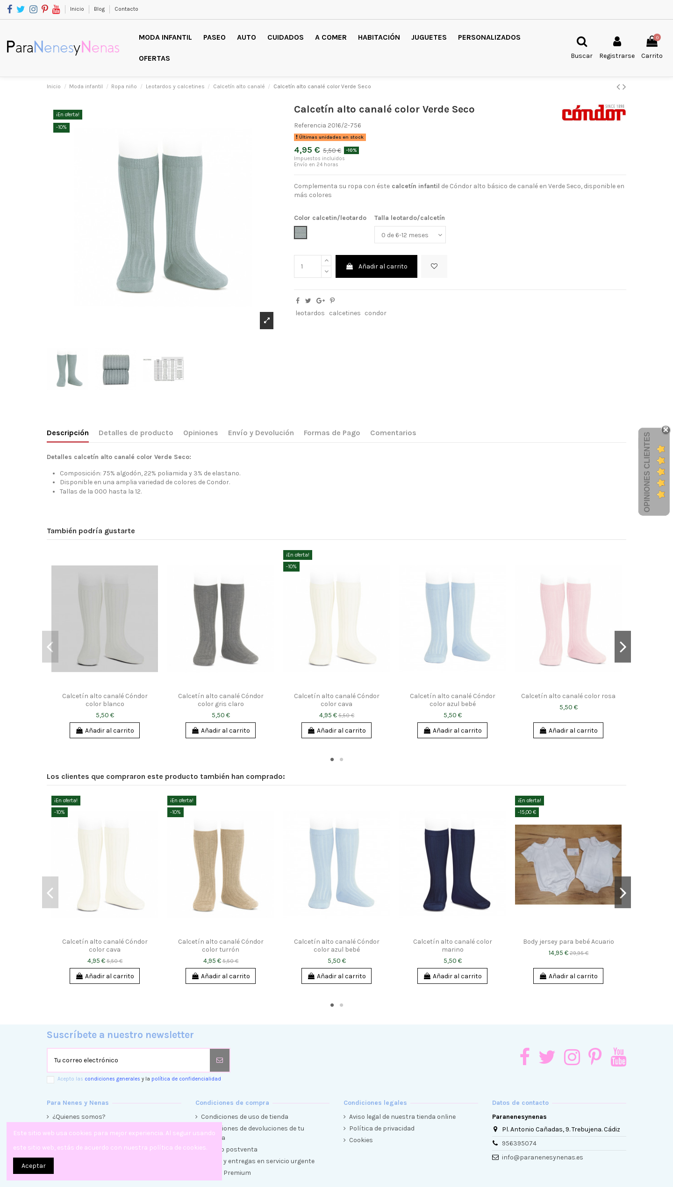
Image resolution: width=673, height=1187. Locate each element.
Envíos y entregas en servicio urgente (258, 1161)
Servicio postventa (229, 1149)
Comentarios (393, 432)
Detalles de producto (136, 432)
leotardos (310, 313)
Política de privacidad (382, 1128)
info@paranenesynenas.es (542, 1157)
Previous (50, 647)
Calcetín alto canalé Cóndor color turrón (221, 946)
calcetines (345, 313)
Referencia (310, 125)
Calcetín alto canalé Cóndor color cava (336, 700)
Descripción (68, 432)
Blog (100, 9)
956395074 (519, 1143)
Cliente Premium (226, 1173)
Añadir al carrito (376, 266)
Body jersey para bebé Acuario (568, 942)
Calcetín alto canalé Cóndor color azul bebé (452, 700)
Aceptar (33, 1166)
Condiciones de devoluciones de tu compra (252, 1133)
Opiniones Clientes (647, 472)
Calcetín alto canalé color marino (452, 946)
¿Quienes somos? (79, 1117)
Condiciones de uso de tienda (244, 1117)
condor (376, 313)
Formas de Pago (332, 432)
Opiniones (200, 432)
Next (623, 647)
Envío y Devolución (261, 432)
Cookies (361, 1140)
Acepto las (139, 1079)
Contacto (126, 9)
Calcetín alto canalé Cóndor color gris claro (221, 700)
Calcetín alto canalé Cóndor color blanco (105, 700)
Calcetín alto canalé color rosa (568, 696)
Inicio (78, 9)
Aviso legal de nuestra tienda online (402, 1117)
